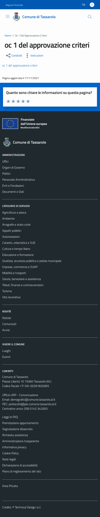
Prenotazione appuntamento (20, 423)
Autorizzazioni (11, 236)
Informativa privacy (14, 447)
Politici (6, 173)
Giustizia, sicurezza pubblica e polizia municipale (31, 260)
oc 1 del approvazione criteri (19, 65)
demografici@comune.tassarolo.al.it (33, 399)
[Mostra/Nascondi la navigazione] (7, 16)
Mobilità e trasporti (14, 273)
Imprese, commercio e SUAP (20, 267)
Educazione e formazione (18, 254)
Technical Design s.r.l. (28, 507)
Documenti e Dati (13, 191)
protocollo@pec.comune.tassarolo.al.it (32, 404)
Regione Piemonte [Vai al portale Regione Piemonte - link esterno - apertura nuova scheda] (14, 5)
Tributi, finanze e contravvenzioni (22, 285)
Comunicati (9, 324)
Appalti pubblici (11, 230)
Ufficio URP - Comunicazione (20, 395)
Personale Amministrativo (18, 179)
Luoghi (6, 350)
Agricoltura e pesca (14, 212)
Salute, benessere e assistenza (21, 279)
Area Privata (10, 486)
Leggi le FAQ (10, 417)
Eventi (6, 356)
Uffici (5, 161)
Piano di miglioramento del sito (21, 471)
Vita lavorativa (11, 297)
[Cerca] (89, 16)
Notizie (6, 318)
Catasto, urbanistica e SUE (18, 242)
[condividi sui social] (14, 56)
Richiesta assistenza (15, 435)
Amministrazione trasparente (20, 441)
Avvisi (6, 330)
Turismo (7, 291)
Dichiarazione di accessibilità (20, 465)
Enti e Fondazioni (13, 185)
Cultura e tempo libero (16, 248)
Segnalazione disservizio (17, 429)
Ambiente (8, 218)
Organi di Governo (13, 167)
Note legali (9, 459)
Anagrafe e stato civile (16, 224)
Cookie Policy (10, 453)
